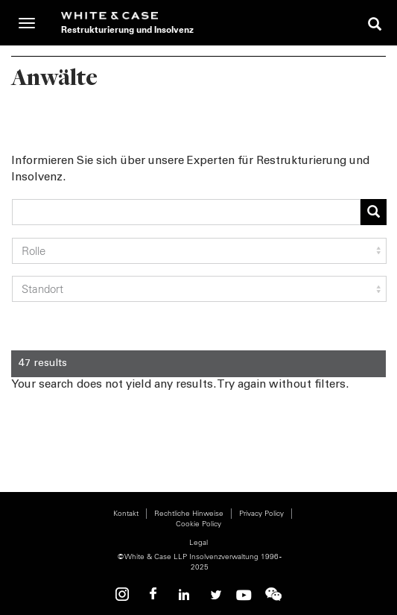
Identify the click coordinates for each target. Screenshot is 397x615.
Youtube (244, 594)
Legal (198, 542)
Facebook (154, 594)
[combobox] (186, 212)
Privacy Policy (261, 513)
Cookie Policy (198, 524)
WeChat (273, 594)
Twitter (214, 594)
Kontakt (126, 513)
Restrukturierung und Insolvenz (127, 29)
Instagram (124, 594)
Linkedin (184, 594)
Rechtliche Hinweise (188, 513)
